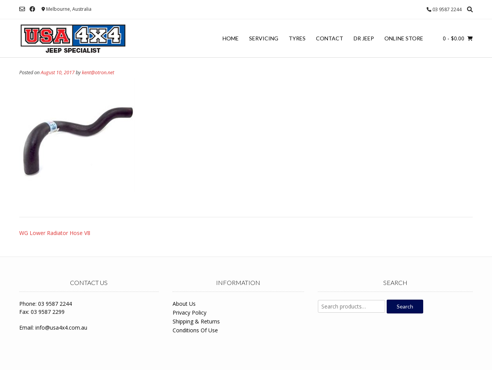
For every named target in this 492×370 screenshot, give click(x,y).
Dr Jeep (364, 38)
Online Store (403, 38)
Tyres (297, 38)
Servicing (263, 38)
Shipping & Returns (196, 321)
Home (231, 38)
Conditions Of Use (195, 330)
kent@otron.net (98, 72)
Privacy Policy (189, 312)
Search (405, 306)
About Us (184, 303)
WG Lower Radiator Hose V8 (54, 233)
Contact (329, 38)
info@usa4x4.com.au (61, 327)
